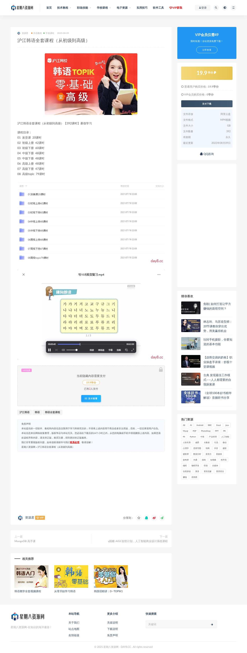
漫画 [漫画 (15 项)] (204, 460)
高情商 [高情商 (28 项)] (194, 477)
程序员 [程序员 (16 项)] (224, 460)
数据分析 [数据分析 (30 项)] (197, 454)
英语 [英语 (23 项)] (197, 471)
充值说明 (112, 622)
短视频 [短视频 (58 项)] (213, 460)
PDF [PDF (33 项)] (194, 431)
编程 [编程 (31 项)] (185, 465)
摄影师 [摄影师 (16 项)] (186, 454)
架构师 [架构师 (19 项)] (186, 460)
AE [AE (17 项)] (184, 425)
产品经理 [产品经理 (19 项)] (213, 436)
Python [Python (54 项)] (193, 436)
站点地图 (74, 628)
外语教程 (36, 33)
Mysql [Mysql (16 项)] (185, 431)
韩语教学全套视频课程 (27, 591)
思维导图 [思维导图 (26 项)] (197, 448)
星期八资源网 (28, 446)
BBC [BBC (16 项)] (210, 425)
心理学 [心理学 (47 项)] (186, 448)
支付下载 (206, 104)
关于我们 (74, 622)
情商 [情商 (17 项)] (208, 448)
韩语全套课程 (52, 412)
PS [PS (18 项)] (184, 436)
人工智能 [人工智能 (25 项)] (225, 436)
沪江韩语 (24, 412)
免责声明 (112, 635)
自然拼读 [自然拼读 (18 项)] (187, 471)
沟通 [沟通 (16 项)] (195, 460)
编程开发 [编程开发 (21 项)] (195, 465)
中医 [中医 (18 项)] (202, 436)
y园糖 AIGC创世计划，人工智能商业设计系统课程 (138, 541)
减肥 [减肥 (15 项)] (197, 442)
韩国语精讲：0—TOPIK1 (108, 591)
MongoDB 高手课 (25, 541)
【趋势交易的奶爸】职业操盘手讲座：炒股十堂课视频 (217, 362)
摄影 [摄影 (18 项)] (225, 448)
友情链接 (74, 635)
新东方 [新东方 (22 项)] (208, 454)
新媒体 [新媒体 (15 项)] (219, 454)
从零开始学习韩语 (64, 591)
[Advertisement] (91, 482)
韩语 (37, 412)
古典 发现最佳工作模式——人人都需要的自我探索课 (217, 379)
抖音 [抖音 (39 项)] (216, 448)
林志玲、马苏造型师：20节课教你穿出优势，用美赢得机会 (217, 326)
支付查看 (91, 398)
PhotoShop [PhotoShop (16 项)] (206, 431)
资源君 (22, 33)
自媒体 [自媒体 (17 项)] (215, 465)
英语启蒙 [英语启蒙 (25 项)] (207, 471)
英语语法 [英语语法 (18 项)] (220, 471)
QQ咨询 (207, 154)
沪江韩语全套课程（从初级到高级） (55, 446)
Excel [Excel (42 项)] (218, 425)
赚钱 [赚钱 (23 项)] (185, 477)
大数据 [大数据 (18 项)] (207, 442)
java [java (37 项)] (227, 425)
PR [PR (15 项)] (224, 431)
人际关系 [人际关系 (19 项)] (187, 442)
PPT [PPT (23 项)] (217, 431)
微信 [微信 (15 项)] (225, 442)
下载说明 (112, 628)
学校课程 (48, 33)
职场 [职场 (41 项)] (206, 465)
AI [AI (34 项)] (191, 425)
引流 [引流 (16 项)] (216, 442)
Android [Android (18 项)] (199, 425)
